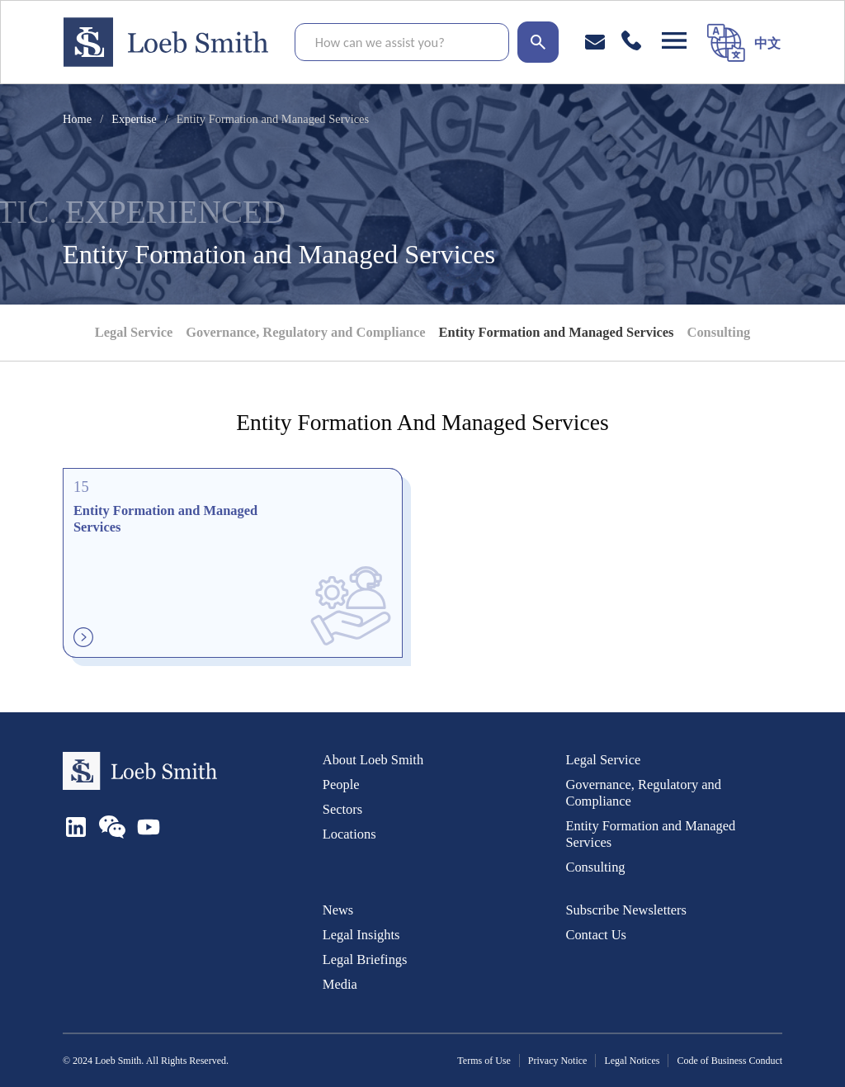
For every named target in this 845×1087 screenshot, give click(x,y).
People (341, 784)
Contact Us (595, 935)
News (338, 910)
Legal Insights (361, 935)
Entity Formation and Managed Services (556, 332)
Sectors (342, 809)
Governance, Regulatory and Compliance (305, 332)
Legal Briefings (365, 959)
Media (340, 984)
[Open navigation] (674, 40)
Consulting (719, 332)
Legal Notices (631, 1060)
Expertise (134, 118)
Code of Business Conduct (729, 1060)
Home (77, 118)
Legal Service (133, 332)
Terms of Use (483, 1060)
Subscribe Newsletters (626, 910)
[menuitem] (767, 42)
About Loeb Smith (373, 760)
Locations (349, 834)
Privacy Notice (558, 1060)
